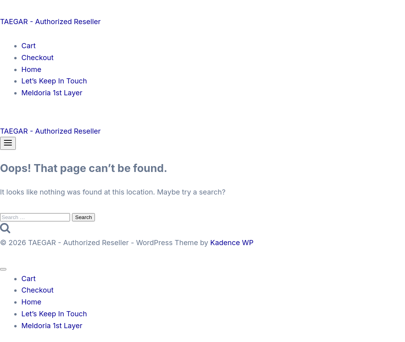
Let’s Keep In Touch (54, 81)
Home (31, 69)
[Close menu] (3, 269)
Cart (28, 46)
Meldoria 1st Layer (51, 93)
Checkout (37, 57)
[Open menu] (8, 143)
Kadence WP (232, 242)
